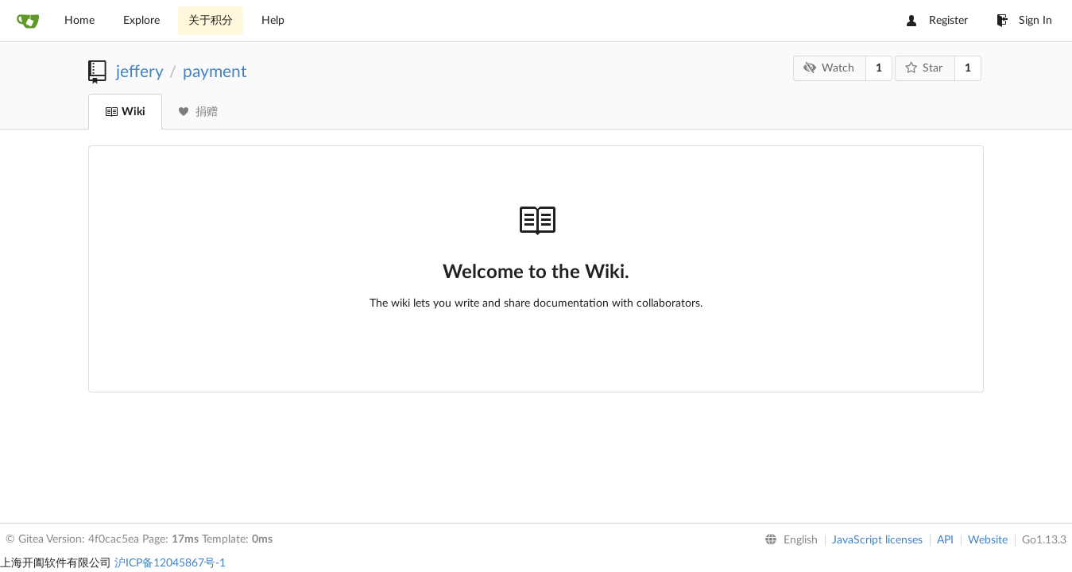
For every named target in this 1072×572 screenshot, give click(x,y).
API (945, 540)
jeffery (139, 72)
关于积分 (210, 20)
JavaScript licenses (877, 540)
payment (215, 72)
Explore (141, 20)
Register (937, 20)
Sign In (1024, 20)
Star (924, 68)
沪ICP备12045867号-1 (170, 563)
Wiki (125, 112)
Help (272, 20)
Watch (828, 68)
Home (79, 20)
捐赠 (198, 112)
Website (988, 540)
